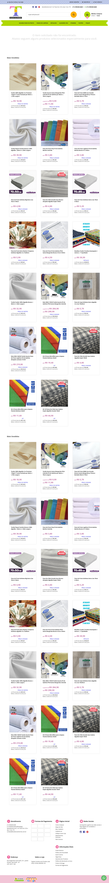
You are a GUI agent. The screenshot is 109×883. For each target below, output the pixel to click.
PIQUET (88, 23)
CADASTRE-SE (86, 2)
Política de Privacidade (61, 852)
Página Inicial (64, 821)
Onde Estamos (59, 850)
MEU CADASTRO (75, 2)
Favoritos (58, 837)
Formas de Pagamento (61, 865)
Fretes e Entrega (59, 863)
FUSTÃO (80, 23)
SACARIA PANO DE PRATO (26, 23)
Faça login (20, 2)
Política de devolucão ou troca (63, 861)
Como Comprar (59, 825)
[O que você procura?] (74, 14)
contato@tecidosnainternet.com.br (16, 832)
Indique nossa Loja (60, 833)
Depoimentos (59, 835)
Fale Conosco (59, 839)
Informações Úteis (66, 847)
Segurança (58, 857)
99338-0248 (77, 7)
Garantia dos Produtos (61, 859)
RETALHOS (54, 23)
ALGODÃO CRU (63, 23)
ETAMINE (73, 23)
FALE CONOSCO (98, 2)
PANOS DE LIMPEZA (42, 23)
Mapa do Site (59, 827)
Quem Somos (59, 855)
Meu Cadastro (59, 829)
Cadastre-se (58, 831)
